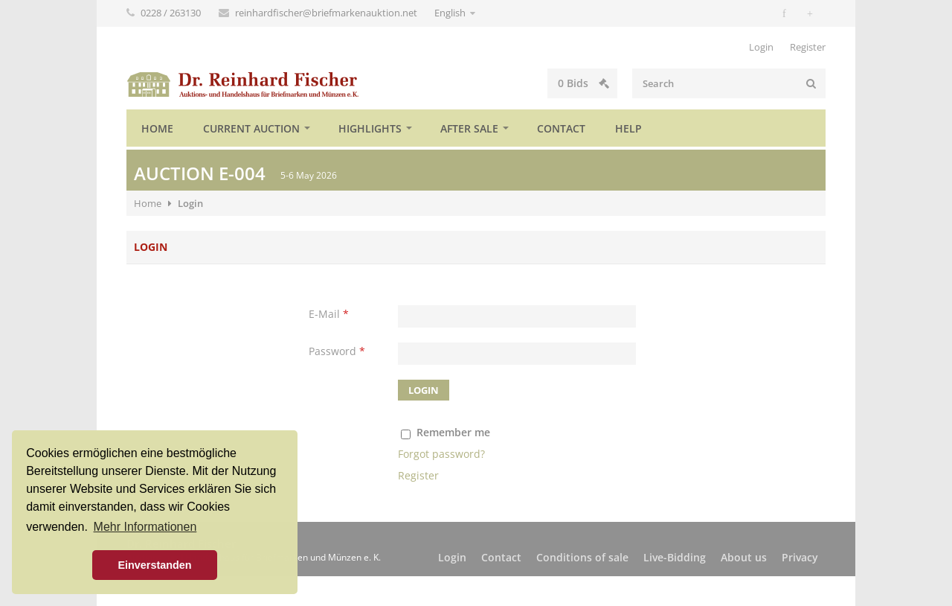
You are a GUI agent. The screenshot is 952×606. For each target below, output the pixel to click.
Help (628, 128)
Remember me (453, 432)
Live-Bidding (674, 557)
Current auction (251, 128)
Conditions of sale (582, 557)
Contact (561, 128)
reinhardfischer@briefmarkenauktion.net (327, 12)
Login (761, 47)
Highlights (370, 128)
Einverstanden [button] (154, 565)
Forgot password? (441, 454)
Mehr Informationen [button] (145, 526)
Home (157, 128)
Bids (583, 83)
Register (808, 47)
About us (744, 557)
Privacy (800, 557)
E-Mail (329, 314)
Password (337, 351)
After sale (469, 128)
